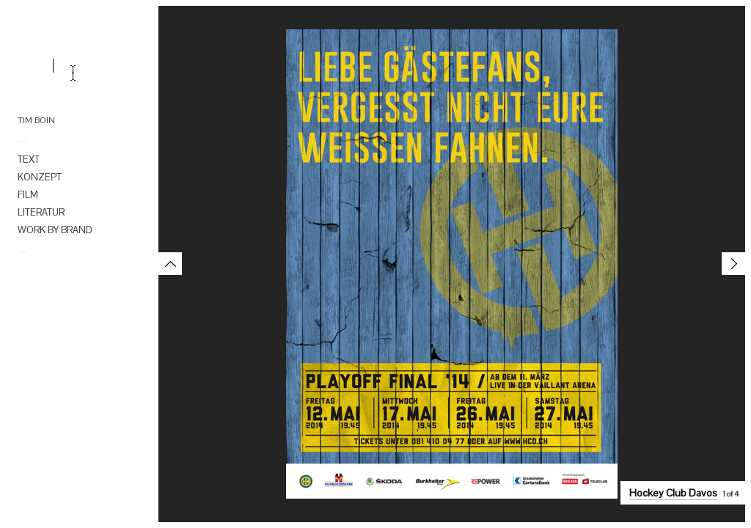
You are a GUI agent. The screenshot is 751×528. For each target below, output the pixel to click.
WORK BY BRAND (55, 230)
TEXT (29, 159)
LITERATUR (41, 212)
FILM (28, 194)
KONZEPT (40, 177)
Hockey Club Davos (673, 492)
